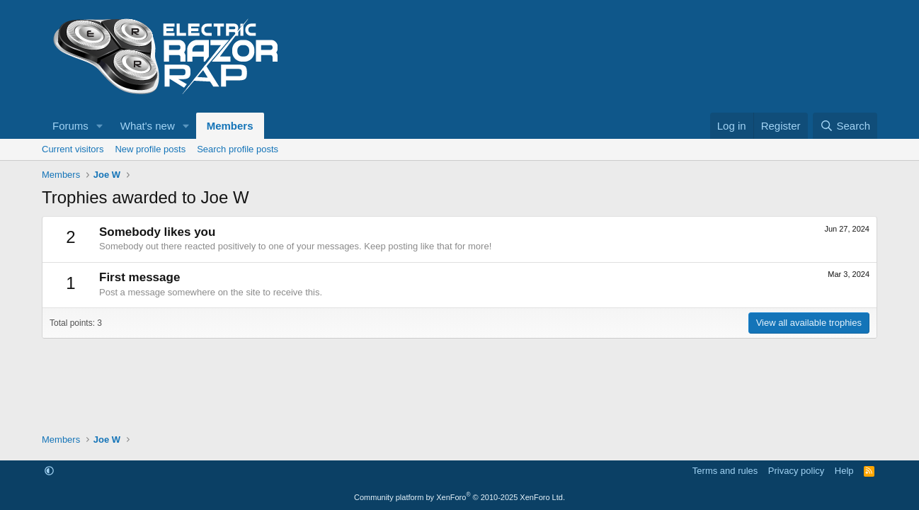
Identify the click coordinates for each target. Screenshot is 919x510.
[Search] (845, 126)
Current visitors (72, 149)
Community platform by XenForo (459, 497)
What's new (147, 126)
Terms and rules (725, 470)
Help (844, 470)
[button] (100, 126)
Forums (70, 126)
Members (230, 126)
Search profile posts (237, 149)
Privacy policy (796, 470)
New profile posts (150, 149)
